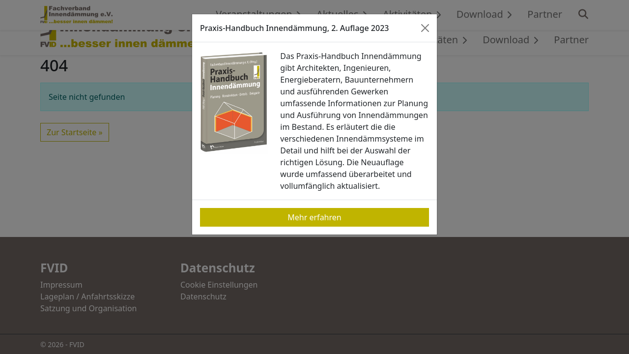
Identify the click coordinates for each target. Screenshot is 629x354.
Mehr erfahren (314, 217)
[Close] (425, 28)
